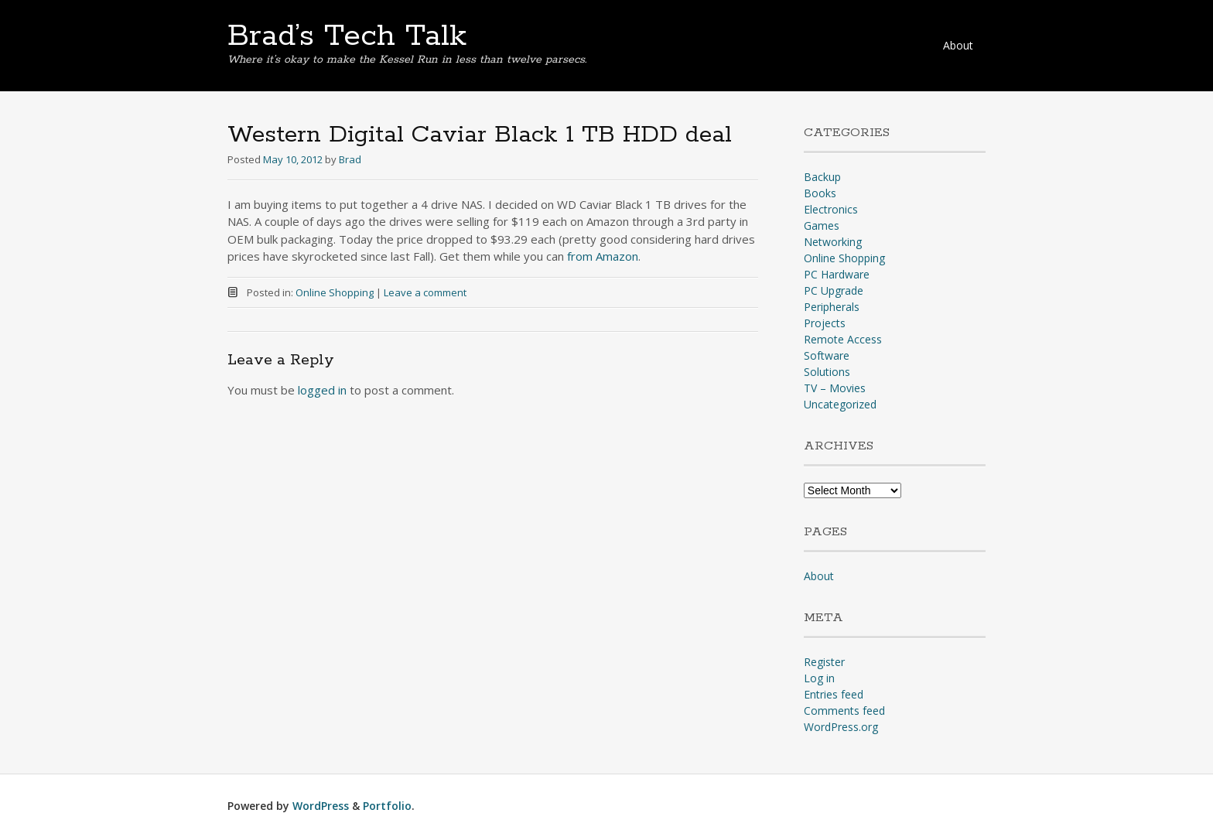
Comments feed (844, 710)
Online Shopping (335, 292)
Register (824, 661)
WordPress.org (841, 726)
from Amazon (602, 256)
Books (820, 193)
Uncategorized (840, 404)
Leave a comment (425, 292)
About (958, 45)
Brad (350, 159)
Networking (833, 241)
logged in (322, 390)
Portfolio (387, 805)
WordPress (320, 805)
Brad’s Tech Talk (346, 36)
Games (821, 225)
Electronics (831, 209)
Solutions (827, 371)
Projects (825, 323)
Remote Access (843, 339)
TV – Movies (835, 388)
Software (826, 355)
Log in (819, 678)
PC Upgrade (833, 290)
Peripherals (831, 306)
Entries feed (833, 694)
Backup (822, 176)
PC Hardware (837, 274)
